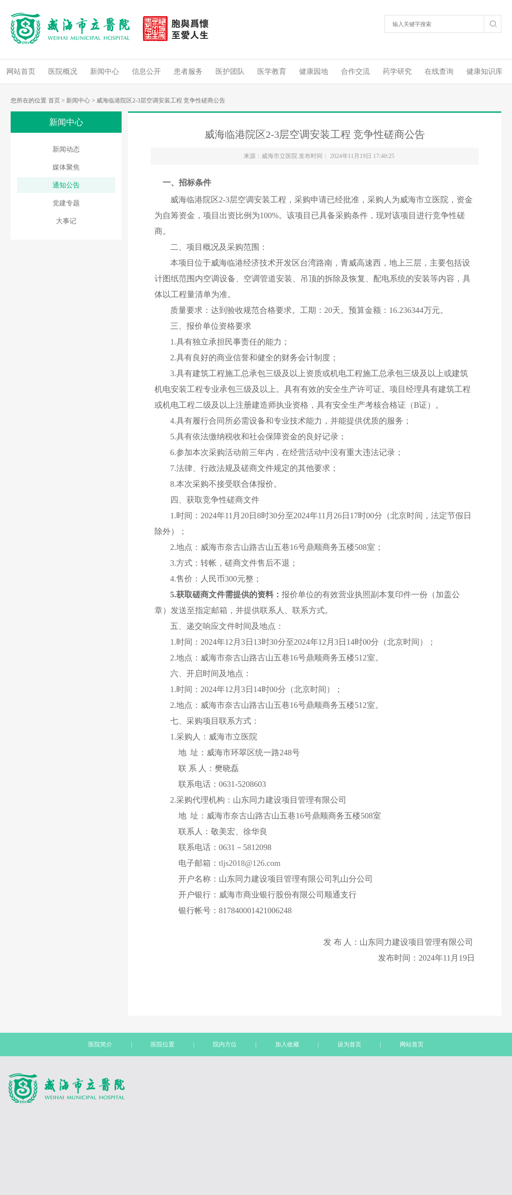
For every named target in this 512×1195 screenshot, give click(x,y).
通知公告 (66, 185)
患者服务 (188, 71)
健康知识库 (484, 71)
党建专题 (66, 203)
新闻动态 (66, 149)
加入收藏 (287, 1044)
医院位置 (163, 1044)
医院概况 (62, 71)
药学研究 (397, 71)
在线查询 (439, 71)
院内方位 (225, 1044)
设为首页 (349, 1044)
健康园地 (313, 71)
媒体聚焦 (66, 167)
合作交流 (355, 71)
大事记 (66, 221)
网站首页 (20, 71)
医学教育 (271, 71)
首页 (54, 100)
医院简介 (100, 1044)
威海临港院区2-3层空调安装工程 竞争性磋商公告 (160, 100)
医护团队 (229, 71)
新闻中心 (104, 71)
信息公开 (146, 71)
